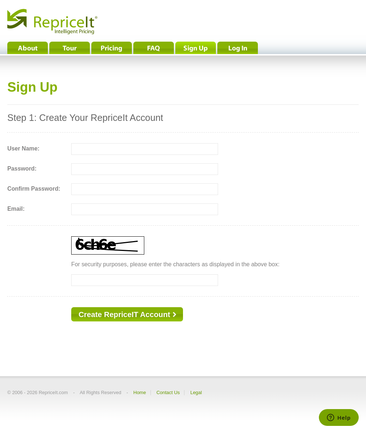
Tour (69, 48)
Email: (16, 209)
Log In (237, 48)
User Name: (23, 148)
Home (139, 392)
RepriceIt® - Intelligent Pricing (52, 21)
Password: (22, 168)
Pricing (111, 48)
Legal (196, 392)
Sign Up (195, 48)
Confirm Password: (33, 189)
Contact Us (168, 392)
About (27, 48)
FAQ (153, 48)
